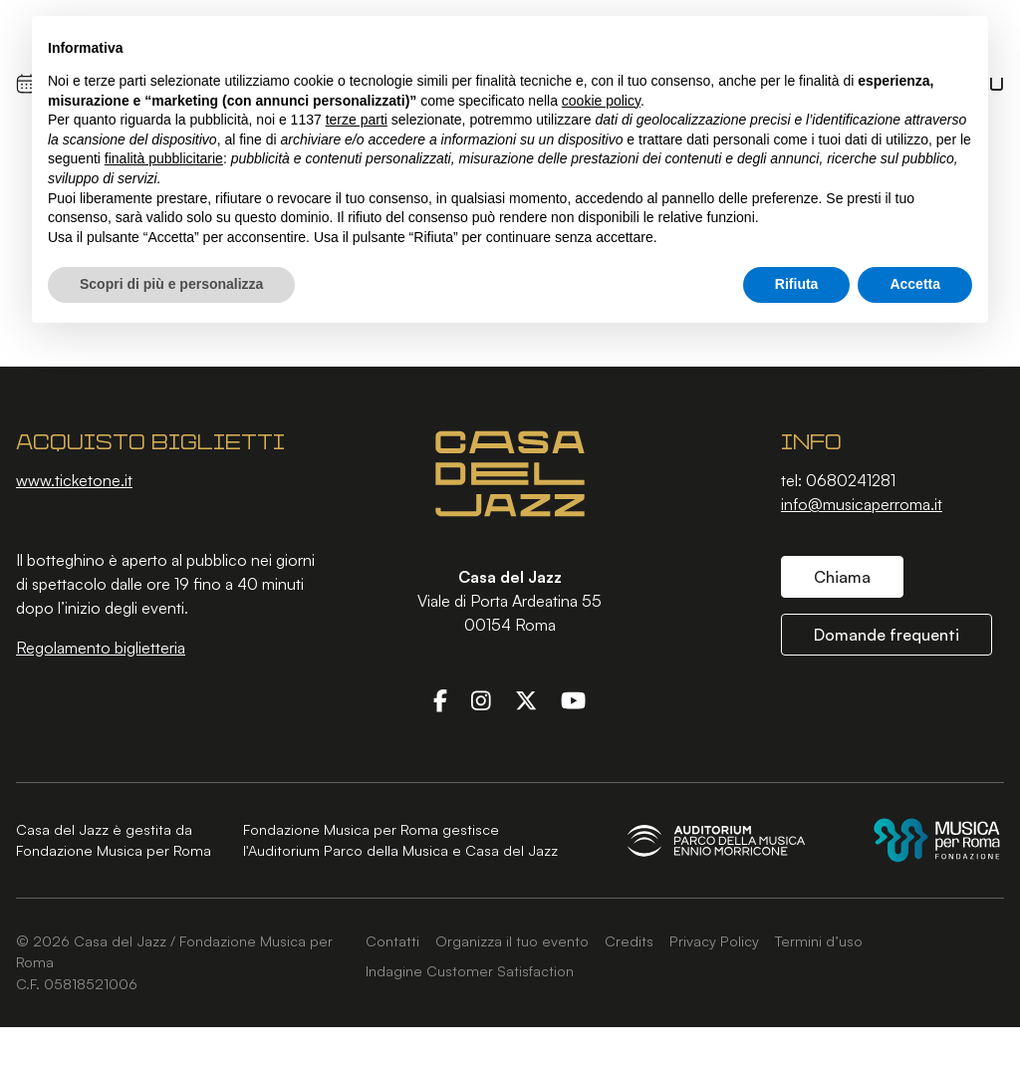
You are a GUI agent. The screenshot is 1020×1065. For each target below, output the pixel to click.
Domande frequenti (886, 635)
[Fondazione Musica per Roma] (937, 840)
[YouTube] (573, 700)
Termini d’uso (819, 940)
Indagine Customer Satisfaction (470, 970)
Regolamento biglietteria (100, 648)
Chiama (842, 577)
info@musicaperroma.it (861, 504)
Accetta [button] (915, 284)
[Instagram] (481, 700)
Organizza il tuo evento (512, 940)
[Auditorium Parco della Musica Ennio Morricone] (716, 840)
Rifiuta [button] (797, 284)
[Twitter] (526, 700)
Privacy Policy (714, 940)
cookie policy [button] (601, 101)
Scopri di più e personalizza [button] (171, 284)
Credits (629, 940)
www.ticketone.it (74, 480)
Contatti (392, 940)
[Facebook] (440, 700)
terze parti (356, 120)
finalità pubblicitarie (164, 158)
